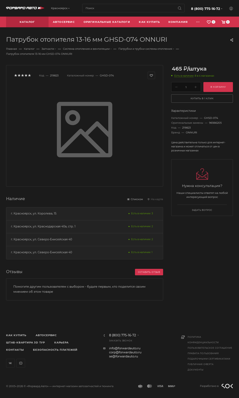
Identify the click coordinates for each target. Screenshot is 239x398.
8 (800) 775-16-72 (205, 9)
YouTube (20, 363)
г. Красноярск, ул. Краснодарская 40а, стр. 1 (43, 226)
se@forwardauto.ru (123, 356)
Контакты (15, 349)
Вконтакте (10, 363)
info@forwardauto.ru (124, 348)
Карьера (61, 342)
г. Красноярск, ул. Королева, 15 (33, 213)
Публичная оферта (201, 364)
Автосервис (46, 335)
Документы (196, 369)
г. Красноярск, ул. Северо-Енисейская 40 (41, 239)
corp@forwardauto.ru (125, 352)
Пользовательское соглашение (210, 348)
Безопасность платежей (55, 349)
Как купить (16, 335)
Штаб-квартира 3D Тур (25, 342)
